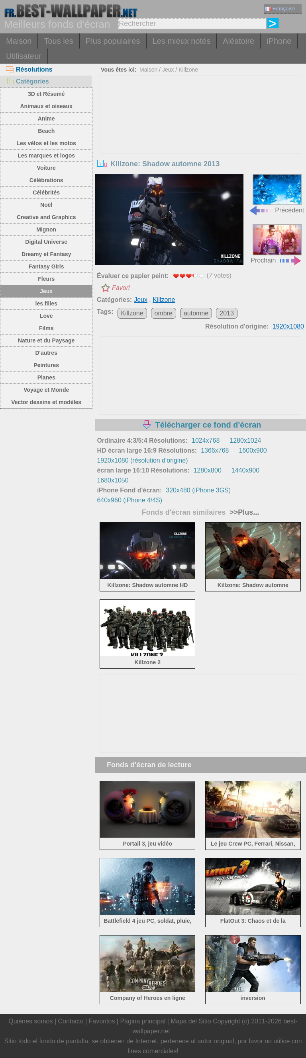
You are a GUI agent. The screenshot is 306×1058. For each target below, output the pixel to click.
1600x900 (253, 450)
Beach (46, 131)
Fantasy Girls (46, 266)
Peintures (46, 365)
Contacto (70, 1021)
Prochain (276, 244)
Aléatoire (238, 41)
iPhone (279, 41)
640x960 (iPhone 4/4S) (129, 500)
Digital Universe (46, 242)
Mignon (46, 229)
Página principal (142, 1021)
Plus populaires (113, 41)
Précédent (276, 193)
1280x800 (207, 470)
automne (196, 313)
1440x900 (245, 470)
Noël (46, 205)
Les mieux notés (182, 41)
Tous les (58, 41)
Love (46, 316)
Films (46, 328)
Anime (46, 118)
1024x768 (206, 440)
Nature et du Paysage (46, 340)
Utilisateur (23, 56)
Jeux (46, 291)
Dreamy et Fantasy (46, 254)
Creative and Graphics (46, 217)
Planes (46, 377)
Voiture (46, 168)
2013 (227, 313)
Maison (18, 41)
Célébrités (46, 192)
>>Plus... (243, 512)
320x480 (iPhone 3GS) (198, 490)
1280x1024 (245, 440)
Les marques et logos (46, 155)
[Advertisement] (200, 135)
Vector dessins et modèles (46, 402)
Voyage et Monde (46, 390)
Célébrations (46, 180)
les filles (46, 303)
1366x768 (215, 450)
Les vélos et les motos (46, 143)
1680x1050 (112, 480)
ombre (164, 313)
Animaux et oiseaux (46, 106)
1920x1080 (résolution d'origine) (142, 460)
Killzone (188, 69)
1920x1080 (288, 326)
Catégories (27, 81)
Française (280, 9)
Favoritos (102, 1021)
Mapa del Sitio (191, 1021)
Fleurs (46, 279)
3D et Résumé (46, 94)
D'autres (46, 353)
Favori (120, 287)
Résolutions (29, 69)
